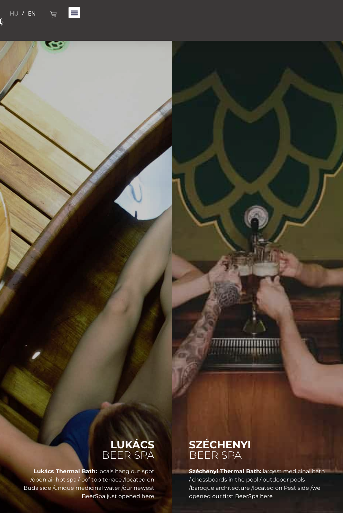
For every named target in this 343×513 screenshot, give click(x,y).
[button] (74, 12)
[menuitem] (14, 13)
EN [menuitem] (32, 13)
